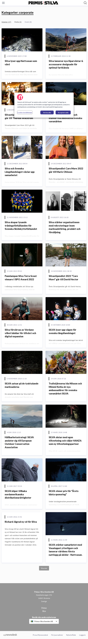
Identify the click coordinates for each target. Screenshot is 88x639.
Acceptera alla (63, 112)
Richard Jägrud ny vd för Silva (21, 521)
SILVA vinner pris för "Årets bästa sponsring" (63, 493)
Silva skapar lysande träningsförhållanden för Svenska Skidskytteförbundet (21, 225)
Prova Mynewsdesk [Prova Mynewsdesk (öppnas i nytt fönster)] (40, 635)
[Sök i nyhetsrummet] (85, 2)
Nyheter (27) (6, 22)
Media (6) (18, 22)
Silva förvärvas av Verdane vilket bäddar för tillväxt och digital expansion (20, 333)
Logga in (82, 635)
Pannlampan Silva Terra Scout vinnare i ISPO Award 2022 (21, 278)
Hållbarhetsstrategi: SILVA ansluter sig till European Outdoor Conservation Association (19, 442)
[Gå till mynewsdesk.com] (10, 635)
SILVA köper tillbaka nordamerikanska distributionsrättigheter (18, 494)
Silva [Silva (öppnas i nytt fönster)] (44, 611)
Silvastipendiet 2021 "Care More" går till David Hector (63, 278)
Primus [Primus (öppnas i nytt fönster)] (44, 608)
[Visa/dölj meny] (3, 3)
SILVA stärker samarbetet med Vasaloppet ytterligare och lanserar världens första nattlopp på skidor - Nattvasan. (65, 549)
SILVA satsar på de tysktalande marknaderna (21, 385)
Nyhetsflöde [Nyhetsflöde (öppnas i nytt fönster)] (71, 635)
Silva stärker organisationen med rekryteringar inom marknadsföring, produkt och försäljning (64, 227)
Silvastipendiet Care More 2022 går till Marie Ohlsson (66, 170)
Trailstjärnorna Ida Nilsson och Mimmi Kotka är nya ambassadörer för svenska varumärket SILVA (65, 388)
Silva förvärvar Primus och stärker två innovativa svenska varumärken (65, 118)
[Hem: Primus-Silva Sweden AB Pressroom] (43, 2)
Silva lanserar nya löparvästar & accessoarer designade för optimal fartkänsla (66, 64)
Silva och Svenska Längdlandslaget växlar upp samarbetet (20, 172)
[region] (44, 105)
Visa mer (44, 568)
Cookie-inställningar (24, 112)
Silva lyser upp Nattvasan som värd (21, 63)
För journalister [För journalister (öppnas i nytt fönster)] (57, 635)
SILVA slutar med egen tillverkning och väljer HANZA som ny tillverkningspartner (65, 440)
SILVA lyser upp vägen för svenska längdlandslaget (62, 331)
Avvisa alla (47, 112)
